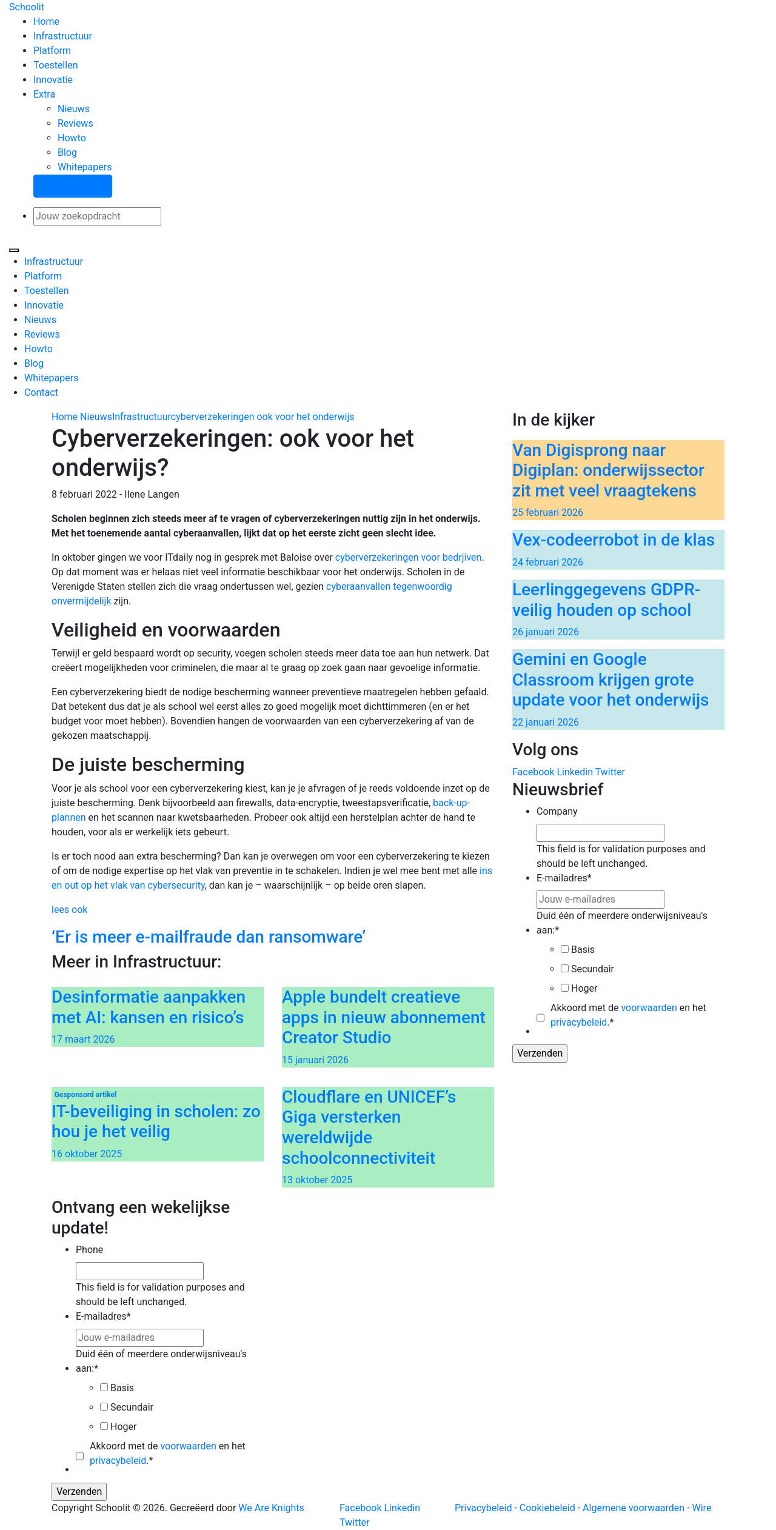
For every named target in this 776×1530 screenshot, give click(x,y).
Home (46, 21)
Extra (44, 94)
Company (557, 811)
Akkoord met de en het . (628, 1015)
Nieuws (74, 109)
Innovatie (53, 79)
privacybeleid (578, 1022)
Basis (583, 949)
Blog (67, 152)
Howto (72, 138)
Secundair (592, 969)
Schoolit (26, 7)
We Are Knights (271, 1508)
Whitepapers (85, 167)
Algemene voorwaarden (633, 1508)
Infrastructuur (62, 36)
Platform (52, 50)
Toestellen (55, 65)
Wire (702, 1508)
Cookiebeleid (547, 1508)
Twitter (610, 772)
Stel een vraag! (72, 186)
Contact (41, 392)
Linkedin (575, 772)
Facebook (533, 772)
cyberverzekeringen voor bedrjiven (408, 557)
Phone (89, 1249)
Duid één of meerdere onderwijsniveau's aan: (622, 923)
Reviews (75, 123)
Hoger (584, 988)
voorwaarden (649, 1008)
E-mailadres (564, 878)
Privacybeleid (483, 1508)
